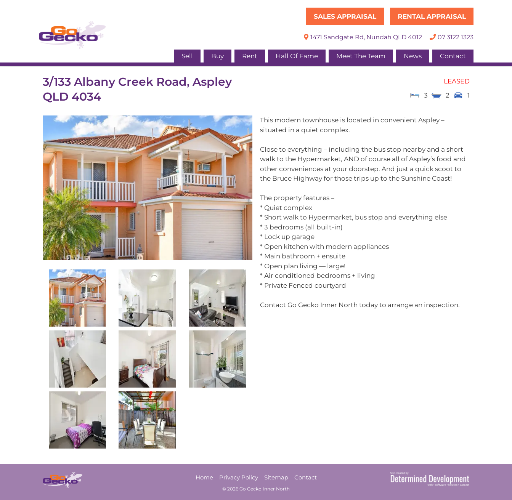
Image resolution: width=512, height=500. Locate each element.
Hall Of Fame (297, 56)
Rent (249, 56)
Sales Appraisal (345, 16)
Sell (187, 56)
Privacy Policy (238, 477)
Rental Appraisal (432, 16)
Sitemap (276, 477)
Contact (453, 56)
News (413, 56)
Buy (217, 56)
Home (204, 477)
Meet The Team (360, 56)
